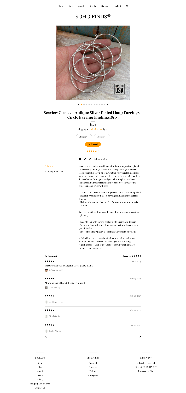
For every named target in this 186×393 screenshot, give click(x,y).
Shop (60, 6)
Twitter (93, 371)
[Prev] (46, 337)
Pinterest (93, 367)
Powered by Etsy (146, 371)
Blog (70, 6)
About (81, 6)
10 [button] (104, 104)
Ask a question (100, 159)
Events (92, 6)
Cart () (117, 6)
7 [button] (96, 104)
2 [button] (84, 104)
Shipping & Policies (54, 171)
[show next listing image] (107, 105)
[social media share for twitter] (85, 159)
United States (96, 129)
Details (49, 166)
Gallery (104, 6)
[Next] (140, 336)
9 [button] (102, 104)
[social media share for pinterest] (90, 159)
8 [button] (99, 104)
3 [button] (86, 104)
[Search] (127, 6)
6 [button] (94, 104)
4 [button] (89, 104)
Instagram (93, 375)
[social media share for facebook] (80, 159)
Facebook (93, 363)
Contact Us (40, 387)
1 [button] (81, 104)
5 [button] (91, 104)
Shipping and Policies (40, 383)
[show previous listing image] (78, 105)
